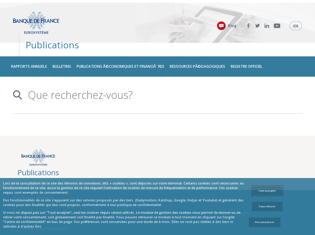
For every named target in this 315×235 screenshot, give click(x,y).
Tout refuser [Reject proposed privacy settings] (267, 206)
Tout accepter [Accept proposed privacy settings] (267, 190)
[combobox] (158, 78)
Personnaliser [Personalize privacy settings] (264, 222)
